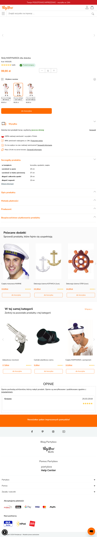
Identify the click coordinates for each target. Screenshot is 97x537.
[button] (4, 532)
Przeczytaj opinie (37, 141)
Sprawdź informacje (44, 145)
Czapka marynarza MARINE (11, 284)
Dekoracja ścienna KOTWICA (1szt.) (47, 284)
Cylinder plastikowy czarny (43, 360)
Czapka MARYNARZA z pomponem (78, 360)
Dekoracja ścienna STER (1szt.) (77, 284)
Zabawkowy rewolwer (10, 360)
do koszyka (26, 111)
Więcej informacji (7, 184)
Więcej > (88, 309)
